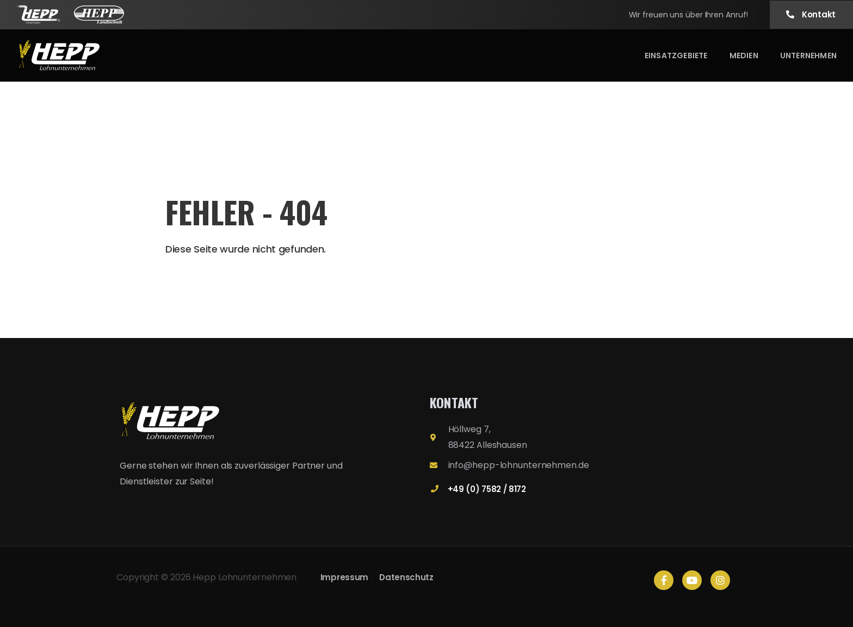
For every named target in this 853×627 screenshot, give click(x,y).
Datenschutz (406, 577)
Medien (744, 55)
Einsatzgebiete (676, 55)
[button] (811, 15)
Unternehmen (808, 55)
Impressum (344, 577)
